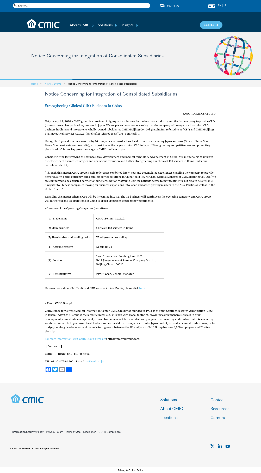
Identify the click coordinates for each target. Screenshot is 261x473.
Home (34, 83)
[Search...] (81, 5)
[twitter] (212, 446)
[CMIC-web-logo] (27, 395)
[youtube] (228, 446)
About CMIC (79, 25)
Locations (169, 417)
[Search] (15, 5)
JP (224, 5)
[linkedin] (220, 446)
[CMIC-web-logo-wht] (43, 20)
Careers (173, 6)
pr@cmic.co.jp (94, 361)
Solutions (105, 25)
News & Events (53, 83)
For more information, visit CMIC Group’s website (75, 339)
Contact (217, 399)
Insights (127, 25)
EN (219, 5)
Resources (219, 408)
